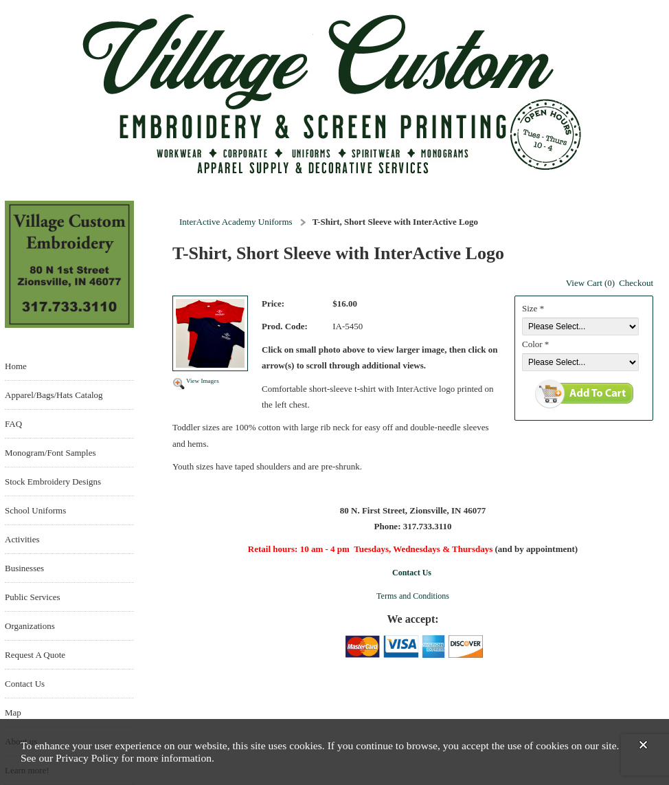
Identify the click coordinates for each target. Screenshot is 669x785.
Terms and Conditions (412, 596)
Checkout (636, 283)
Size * (533, 308)
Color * (535, 344)
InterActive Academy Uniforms (236, 222)
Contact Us (411, 572)
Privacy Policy (87, 758)
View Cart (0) (590, 283)
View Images (202, 380)
